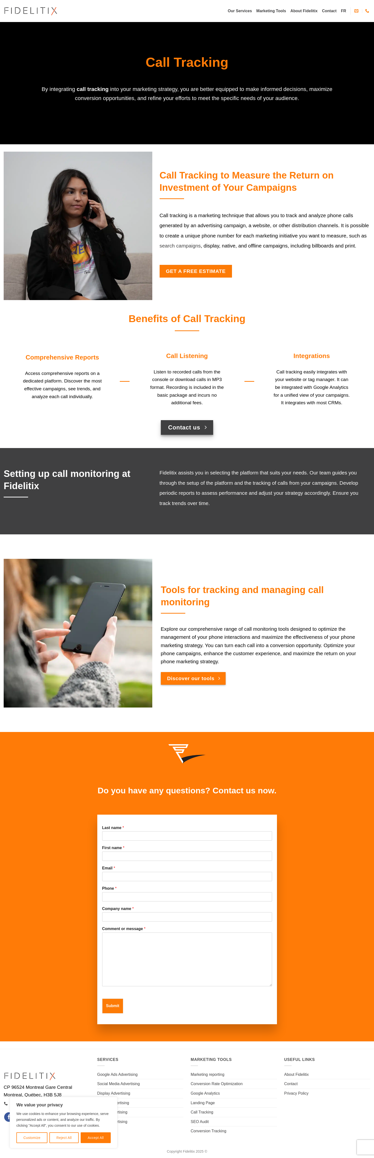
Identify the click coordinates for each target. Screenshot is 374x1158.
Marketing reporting (207, 1074)
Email (108, 868)
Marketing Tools (271, 11)
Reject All (64, 1138)
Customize (32, 1138)
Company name (118, 909)
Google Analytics (205, 1093)
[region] (63, 1122)
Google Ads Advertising (117, 1074)
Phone (109, 888)
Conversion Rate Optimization (217, 1084)
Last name (113, 828)
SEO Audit (200, 1122)
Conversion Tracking (208, 1131)
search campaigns (180, 245)
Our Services (240, 11)
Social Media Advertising (118, 1084)
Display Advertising (113, 1093)
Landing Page (203, 1103)
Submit (112, 1006)
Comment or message (124, 929)
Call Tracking (202, 1112)
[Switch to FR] (343, 11)
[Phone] (187, 896)
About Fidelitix (304, 11)
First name (113, 848)
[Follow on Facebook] (9, 1117)
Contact (329, 11)
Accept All (96, 1138)
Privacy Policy (296, 1093)
